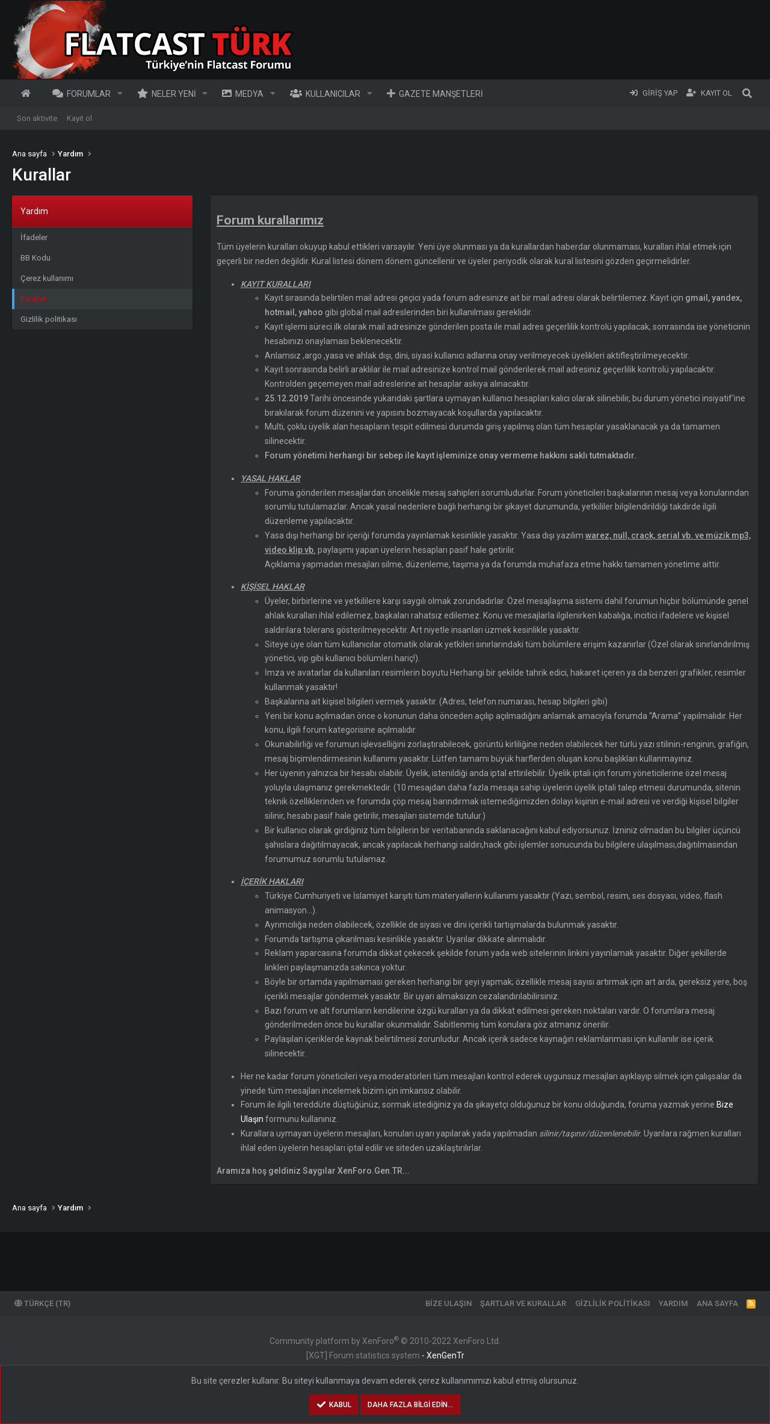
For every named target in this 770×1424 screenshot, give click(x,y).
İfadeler (34, 237)
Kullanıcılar (333, 94)
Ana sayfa (27, 93)
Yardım (673, 1303)
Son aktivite (37, 118)
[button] (120, 93)
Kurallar (33, 298)
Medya (249, 94)
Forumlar (89, 94)
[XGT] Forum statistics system (385, 1355)
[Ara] (747, 93)
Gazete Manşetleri (441, 94)
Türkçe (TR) (42, 1303)
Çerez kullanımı (46, 278)
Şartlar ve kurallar (523, 1303)
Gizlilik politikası (48, 319)
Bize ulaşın (448, 1303)
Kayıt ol (79, 118)
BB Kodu (35, 257)
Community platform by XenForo (385, 1341)
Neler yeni (174, 94)
